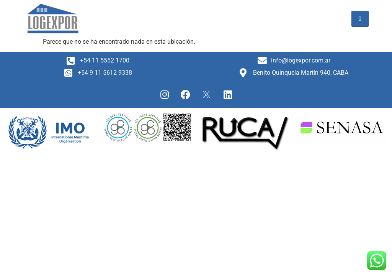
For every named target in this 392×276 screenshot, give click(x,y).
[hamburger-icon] (360, 19)
